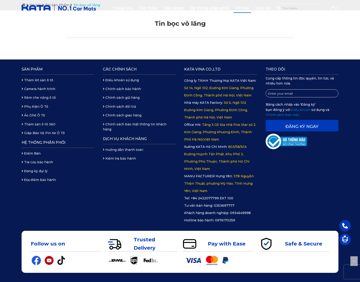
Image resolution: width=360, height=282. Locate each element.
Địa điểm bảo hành (39, 180)
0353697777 (224, 205)
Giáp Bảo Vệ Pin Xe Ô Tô (43, 133)
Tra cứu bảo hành (37, 162)
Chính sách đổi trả (119, 106)
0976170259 (225, 220)
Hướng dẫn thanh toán (123, 150)
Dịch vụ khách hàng (125, 139)
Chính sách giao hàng (122, 115)
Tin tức (242, 8)
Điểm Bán (31, 153)
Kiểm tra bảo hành (119, 158)
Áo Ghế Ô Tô (33, 115)
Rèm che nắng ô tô (39, 98)
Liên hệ (263, 8)
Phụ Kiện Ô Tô (35, 106)
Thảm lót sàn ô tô (37, 80)
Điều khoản (301, 110)
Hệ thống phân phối (209, 8)
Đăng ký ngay (301, 126)
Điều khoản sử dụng (121, 80)
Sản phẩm (174, 8)
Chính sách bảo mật (283, 115)
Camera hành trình (38, 89)
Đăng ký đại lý (35, 171)
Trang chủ (122, 8)
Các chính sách (120, 69)
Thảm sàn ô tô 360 (38, 124)
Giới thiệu (148, 8)
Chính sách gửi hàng (121, 98)
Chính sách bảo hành (122, 89)
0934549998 (240, 213)
